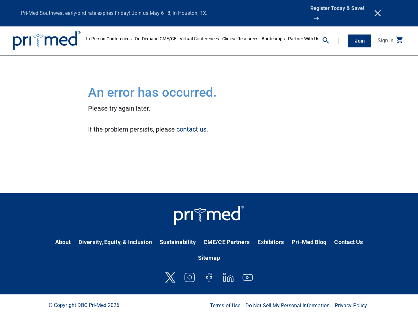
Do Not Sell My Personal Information (287, 305)
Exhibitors (270, 242)
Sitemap (209, 257)
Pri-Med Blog (309, 242)
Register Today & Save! (337, 8)
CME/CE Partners (227, 242)
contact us (191, 129)
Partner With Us (303, 38)
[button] (331, 40)
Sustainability (178, 242)
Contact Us (348, 242)
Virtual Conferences (199, 38)
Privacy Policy (351, 305)
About (63, 242)
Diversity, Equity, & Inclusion (115, 242)
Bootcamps (273, 38)
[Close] (377, 13)
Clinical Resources (240, 38)
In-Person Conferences (109, 38)
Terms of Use (225, 305)
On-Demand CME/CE (155, 38)
